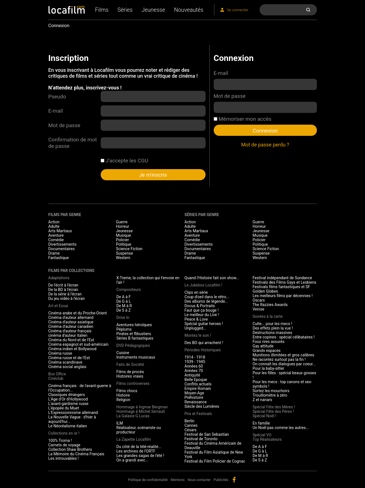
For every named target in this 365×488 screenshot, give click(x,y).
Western (123, 257)
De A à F (123, 297)
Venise (258, 309)
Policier (122, 240)
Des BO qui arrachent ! (204, 342)
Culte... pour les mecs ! (272, 323)
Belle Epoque (196, 379)
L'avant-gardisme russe (68, 403)
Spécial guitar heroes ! (204, 323)
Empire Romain (198, 388)
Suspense (124, 253)
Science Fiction (129, 249)
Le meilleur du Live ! (202, 314)
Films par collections (71, 270)
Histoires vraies (129, 376)
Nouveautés (188, 9)
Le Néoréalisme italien (67, 426)
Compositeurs (128, 289)
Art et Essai (58, 306)
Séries (125, 9)
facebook (234, 479)
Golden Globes (265, 291)
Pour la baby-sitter (268, 368)
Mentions (178, 480)
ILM (119, 423)
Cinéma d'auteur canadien (70, 326)
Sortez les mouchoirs (271, 390)
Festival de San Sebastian (207, 434)
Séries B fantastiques (134, 338)
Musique (123, 235)
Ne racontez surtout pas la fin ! (279, 359)
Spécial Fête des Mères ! (274, 407)
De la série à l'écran (65, 294)
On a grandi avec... (132, 460)
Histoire (123, 395)
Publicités (221, 480)
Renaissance (196, 402)
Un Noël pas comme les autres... (281, 427)
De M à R (124, 306)
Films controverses (132, 383)
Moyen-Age (194, 393)
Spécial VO (262, 435)
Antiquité (192, 375)
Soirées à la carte (267, 316)
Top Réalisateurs (267, 439)
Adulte (54, 226)
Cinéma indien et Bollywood (72, 349)
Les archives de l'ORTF (136, 451)
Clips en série (196, 292)
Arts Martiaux (60, 231)
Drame (54, 253)
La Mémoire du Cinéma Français (76, 454)
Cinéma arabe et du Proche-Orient (77, 313)
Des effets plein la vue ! (273, 328)
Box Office (57, 374)
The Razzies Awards (270, 304)
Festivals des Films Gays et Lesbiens (284, 282)
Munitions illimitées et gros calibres (283, 355)
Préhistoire (194, 397)
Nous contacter (199, 480)
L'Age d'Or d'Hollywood (68, 399)
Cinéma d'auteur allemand (71, 317)
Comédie (56, 240)
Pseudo (57, 96)
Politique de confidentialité (148, 480)
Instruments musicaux (135, 357)
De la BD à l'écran (63, 289)
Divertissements (62, 244)
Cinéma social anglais (67, 366)
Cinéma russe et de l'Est (69, 358)
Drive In (122, 317)
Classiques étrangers (66, 394)
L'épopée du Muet (63, 408)
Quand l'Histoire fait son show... (212, 278)
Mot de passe (64, 125)
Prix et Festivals (198, 413)
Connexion (265, 130)
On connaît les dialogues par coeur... (284, 364)
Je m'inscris (153, 175)
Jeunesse (153, 9)
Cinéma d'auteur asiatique (70, 322)
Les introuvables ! (63, 458)
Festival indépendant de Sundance (282, 278)
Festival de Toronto (201, 439)
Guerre (122, 222)
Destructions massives (272, 332)
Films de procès (130, 371)
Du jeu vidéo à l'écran (66, 298)
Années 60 (194, 366)
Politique (123, 244)
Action (54, 222)
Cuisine (122, 352)
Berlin (189, 421)
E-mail (55, 111)
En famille (261, 423)
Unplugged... (195, 328)
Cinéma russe (60, 353)
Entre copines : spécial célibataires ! (284, 337)
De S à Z (123, 310)
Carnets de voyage (64, 445)
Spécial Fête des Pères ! (273, 411)
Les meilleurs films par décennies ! (283, 295)
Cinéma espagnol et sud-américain (78, 344)
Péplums (124, 329)
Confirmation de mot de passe (72, 142)
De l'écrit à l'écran (63, 285)
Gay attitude (263, 346)
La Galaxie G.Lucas (132, 416)
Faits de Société (130, 364)
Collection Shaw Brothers (70, 449)
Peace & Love (196, 319)
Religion (123, 399)
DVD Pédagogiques (133, 345)
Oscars (259, 300)
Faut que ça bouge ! (202, 310)
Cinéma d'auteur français (70, 331)
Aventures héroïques (134, 325)
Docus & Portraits (200, 306)
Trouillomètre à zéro (270, 395)
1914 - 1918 (195, 357)
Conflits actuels (198, 384)
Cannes (191, 425)
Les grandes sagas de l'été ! (140, 455)
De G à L (123, 301)
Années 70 (194, 370)
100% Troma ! (60, 440)
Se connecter (237, 10)
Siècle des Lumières (202, 406)
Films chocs (126, 390)
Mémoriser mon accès (243, 119)
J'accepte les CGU (124, 160)
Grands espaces (267, 350)
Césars (191, 430)
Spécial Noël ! (264, 416)
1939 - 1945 (195, 361)
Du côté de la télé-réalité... (138, 446)
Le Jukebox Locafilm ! (203, 285)
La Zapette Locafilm (133, 439)
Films (102, 9)
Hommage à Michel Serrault (140, 411)
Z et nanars (262, 399)
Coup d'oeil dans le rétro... (207, 297)
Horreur (122, 226)
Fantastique (58, 257)
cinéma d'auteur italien (68, 335)
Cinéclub (55, 378)
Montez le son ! (198, 335)
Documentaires (61, 249)
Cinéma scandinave (65, 362)
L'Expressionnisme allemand (73, 412)
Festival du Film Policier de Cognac (215, 461)
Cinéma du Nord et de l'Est (71, 340)
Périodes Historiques (203, 350)
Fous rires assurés (268, 341)
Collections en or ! (64, 433)
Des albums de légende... (206, 301)
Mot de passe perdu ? (265, 145)
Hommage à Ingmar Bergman (142, 407)
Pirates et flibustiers (133, 333)
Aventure (56, 235)
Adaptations (59, 278)
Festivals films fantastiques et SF (281, 287)
